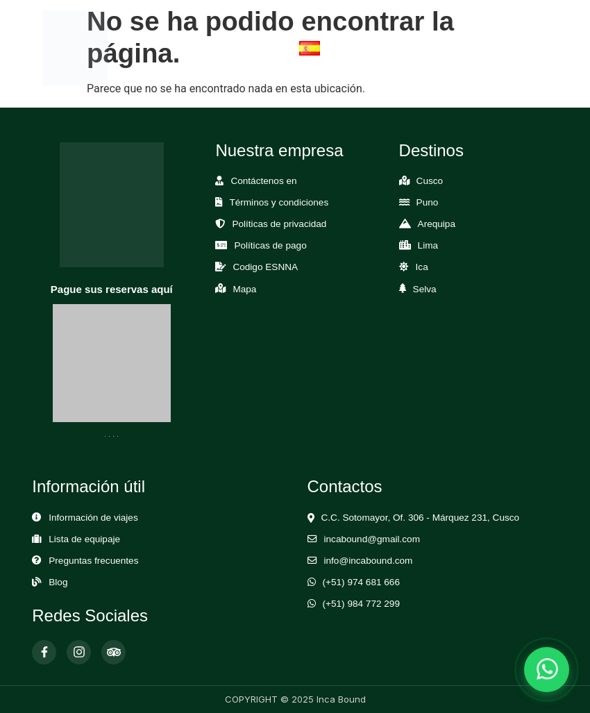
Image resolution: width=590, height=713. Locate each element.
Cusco (430, 181)
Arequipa (436, 224)
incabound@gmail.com (372, 539)
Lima (428, 245)
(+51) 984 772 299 (362, 603)
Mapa (244, 289)
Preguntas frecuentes (93, 560)
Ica (422, 267)
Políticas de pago (270, 245)
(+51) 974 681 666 (362, 582)
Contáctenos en (263, 181)
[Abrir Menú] (529, 47)
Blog (58, 582)
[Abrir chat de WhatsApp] (546, 669)
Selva (425, 289)
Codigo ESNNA (265, 267)
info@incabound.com (368, 560)
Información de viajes (93, 517)
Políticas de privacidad (279, 224)
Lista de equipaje (84, 539)
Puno (427, 202)
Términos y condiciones (278, 202)
